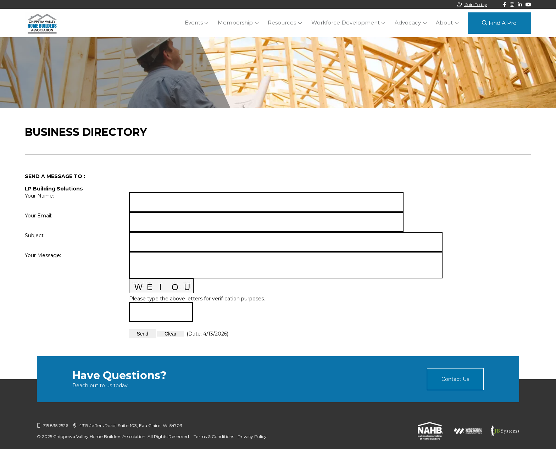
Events (198, 22)
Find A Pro (499, 23)
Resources (285, 22)
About (444, 22)
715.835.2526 (52, 425)
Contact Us (455, 379)
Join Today (472, 4)
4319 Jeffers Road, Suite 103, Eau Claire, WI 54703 (127, 425)
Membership (238, 22)
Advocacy (409, 22)
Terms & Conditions (214, 436)
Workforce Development (347, 22)
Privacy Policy (252, 436)
